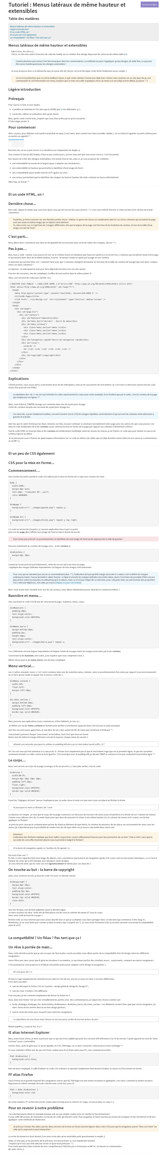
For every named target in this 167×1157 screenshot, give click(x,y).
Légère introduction (19, 29)
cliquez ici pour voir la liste (68, 582)
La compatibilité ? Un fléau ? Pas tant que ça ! (30, 37)
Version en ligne (149, 4)
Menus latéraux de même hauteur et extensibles (32, 26)
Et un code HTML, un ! (19, 32)
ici (126, 54)
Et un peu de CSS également (23, 34)
